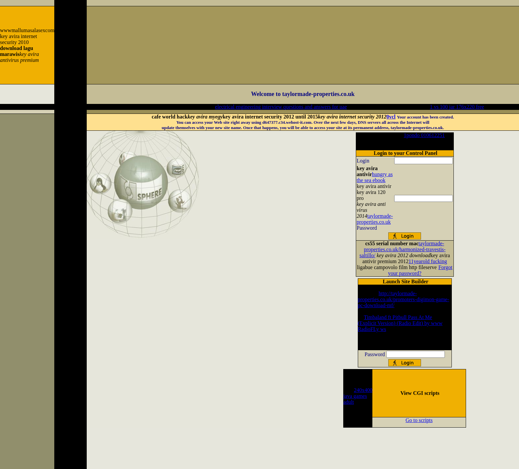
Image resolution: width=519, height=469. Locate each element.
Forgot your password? (420, 270)
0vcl (391, 116)
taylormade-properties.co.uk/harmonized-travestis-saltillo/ (402, 249)
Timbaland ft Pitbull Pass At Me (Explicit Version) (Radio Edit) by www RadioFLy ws (400, 323)
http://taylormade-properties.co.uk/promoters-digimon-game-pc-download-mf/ (403, 299)
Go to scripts (419, 420)
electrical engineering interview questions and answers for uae (281, 107)
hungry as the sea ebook (375, 177)
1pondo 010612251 (424, 135)
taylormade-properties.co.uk (375, 219)
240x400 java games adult (357, 396)
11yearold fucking (427, 261)
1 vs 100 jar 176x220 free (457, 107)
